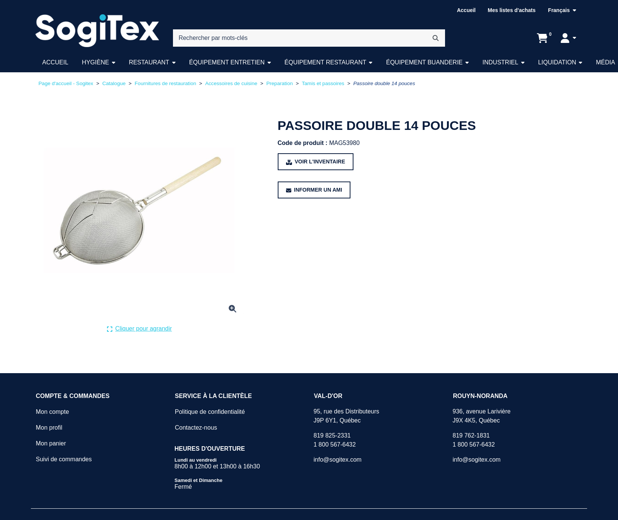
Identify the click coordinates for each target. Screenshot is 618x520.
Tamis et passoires (323, 83)
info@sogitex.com (337, 459)
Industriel (500, 62)
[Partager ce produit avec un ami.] (314, 189)
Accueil (466, 10)
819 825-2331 (332, 435)
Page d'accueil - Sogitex (65, 83)
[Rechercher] (436, 38)
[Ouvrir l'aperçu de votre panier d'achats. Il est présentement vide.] (542, 38)
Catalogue (113, 83)
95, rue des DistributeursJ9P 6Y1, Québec (346, 416)
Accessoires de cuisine (231, 83)
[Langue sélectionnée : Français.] (562, 10)
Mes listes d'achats (511, 10)
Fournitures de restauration (165, 83)
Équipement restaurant (325, 62)
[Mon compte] (568, 38)
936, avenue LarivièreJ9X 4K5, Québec (482, 416)
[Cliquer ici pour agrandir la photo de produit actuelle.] (139, 328)
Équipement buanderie (424, 62)
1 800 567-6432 (335, 444)
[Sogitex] (97, 30)
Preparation (279, 83)
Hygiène (95, 62)
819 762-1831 (471, 435)
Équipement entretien (227, 62)
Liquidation (557, 62)
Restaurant (149, 62)
